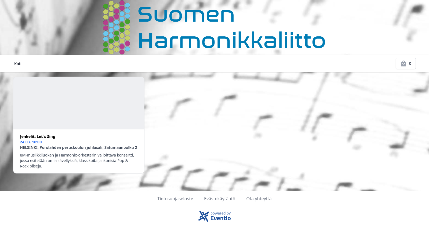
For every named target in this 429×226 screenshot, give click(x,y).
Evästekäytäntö (219, 199)
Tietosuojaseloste (175, 199)
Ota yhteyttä (259, 199)
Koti (18, 63)
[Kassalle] (406, 63)
